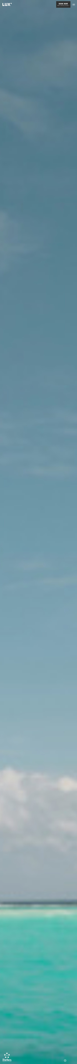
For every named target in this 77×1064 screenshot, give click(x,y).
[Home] (7, 4)
